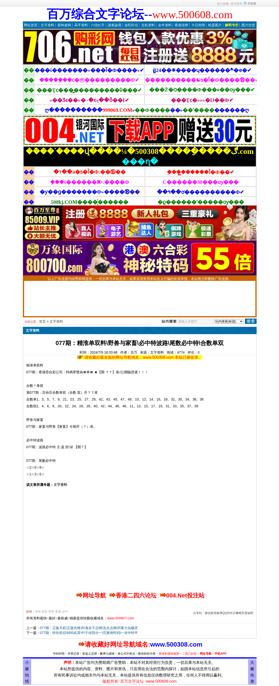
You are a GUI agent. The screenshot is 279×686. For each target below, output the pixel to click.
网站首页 (30, 25)
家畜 (58, 611)
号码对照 (59, 653)
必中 (65, 611)
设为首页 (236, 3)
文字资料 (47, 25)
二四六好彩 (189, 653)
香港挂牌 (181, 25)
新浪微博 (216, 613)
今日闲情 (198, 25)
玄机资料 (148, 25)
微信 (208, 613)
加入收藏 (223, 3)
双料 (44, 611)
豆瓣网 (237, 613)
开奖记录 (73, 653)
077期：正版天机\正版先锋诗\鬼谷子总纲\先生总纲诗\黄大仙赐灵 (89, 628)
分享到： (199, 613)
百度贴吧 (247, 613)
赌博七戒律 (107, 653)
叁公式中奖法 (126, 653)
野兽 (51, 611)
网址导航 (206, 653)
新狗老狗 (64, 25)
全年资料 (165, 25)
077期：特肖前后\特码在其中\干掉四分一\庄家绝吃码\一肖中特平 (89, 633)
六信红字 (97, 25)
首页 (42, 321)
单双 (38, 611)
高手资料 (81, 25)
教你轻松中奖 (147, 653)
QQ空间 (227, 613)
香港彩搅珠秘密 (169, 653)
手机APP (220, 653)
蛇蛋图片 (215, 25)
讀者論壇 (114, 25)
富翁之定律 (89, 653)
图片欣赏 (248, 25)
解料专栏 (232, 25)
